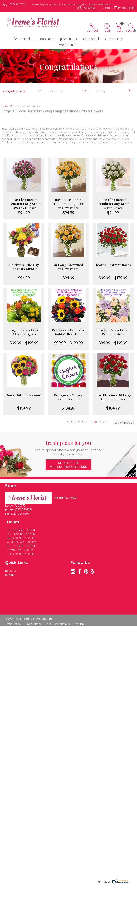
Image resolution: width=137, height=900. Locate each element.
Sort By (100, 91)
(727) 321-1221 (16, 4)
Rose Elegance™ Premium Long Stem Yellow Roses (68, 204)
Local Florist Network (58, 604)
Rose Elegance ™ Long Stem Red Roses (113, 397)
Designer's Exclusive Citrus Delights (24, 332)
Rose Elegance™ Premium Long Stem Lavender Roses (24, 204)
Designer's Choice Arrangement (68, 397)
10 (95, 422)
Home (5, 106)
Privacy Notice (33, 604)
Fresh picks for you (69, 447)
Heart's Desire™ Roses (113, 265)
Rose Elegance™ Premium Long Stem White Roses (113, 204)
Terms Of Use (13, 604)
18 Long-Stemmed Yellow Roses (68, 267)
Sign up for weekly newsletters (68, 464)
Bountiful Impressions (24, 395)
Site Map (79, 604)
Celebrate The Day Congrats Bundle (24, 267)
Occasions (15, 106)
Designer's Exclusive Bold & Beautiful (68, 332)
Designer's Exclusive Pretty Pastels (113, 332)
